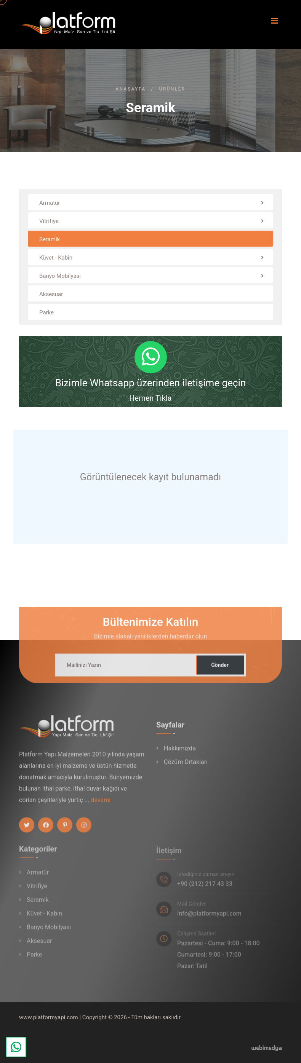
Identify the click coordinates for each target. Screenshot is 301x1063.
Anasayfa (130, 89)
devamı (100, 804)
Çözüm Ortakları (186, 767)
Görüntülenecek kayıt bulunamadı (150, 477)
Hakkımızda (180, 753)
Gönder (220, 669)
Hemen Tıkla (150, 398)
